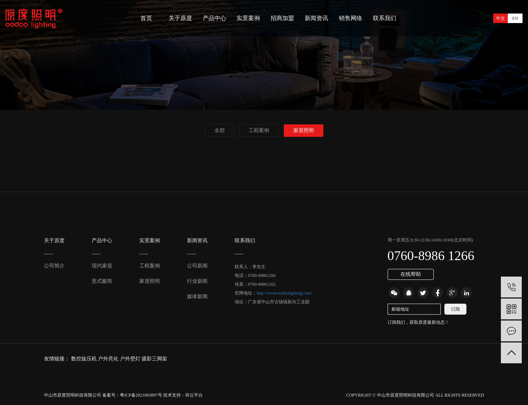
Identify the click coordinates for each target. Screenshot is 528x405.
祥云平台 (194, 395)
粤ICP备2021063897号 (141, 395)
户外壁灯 (131, 358)
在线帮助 (410, 274)
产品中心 (214, 18)
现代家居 (102, 266)
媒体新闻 (197, 296)
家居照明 (303, 130)
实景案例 (248, 18)
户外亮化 (109, 358)
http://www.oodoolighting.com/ (284, 293)
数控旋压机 (84, 358)
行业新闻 (197, 281)
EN (515, 18)
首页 (146, 18)
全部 (219, 130)
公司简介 (54, 266)
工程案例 (259, 130)
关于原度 (180, 18)
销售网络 (350, 18)
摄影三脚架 (154, 358)
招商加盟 (282, 18)
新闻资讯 (316, 18)
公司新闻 (197, 266)
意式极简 (102, 281)
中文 (500, 18)
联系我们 (384, 18)
